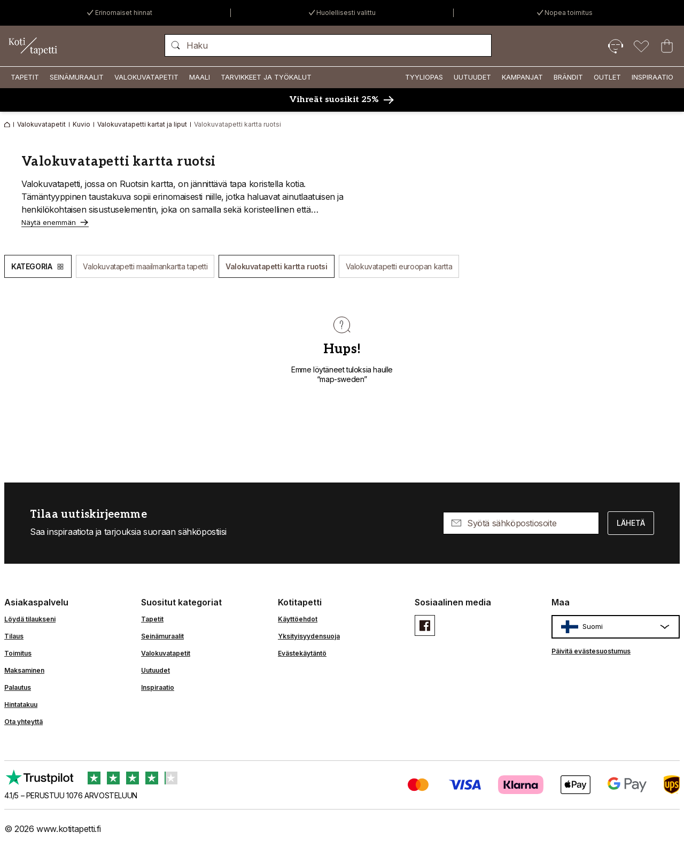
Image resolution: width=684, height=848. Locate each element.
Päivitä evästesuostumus (591, 651)
